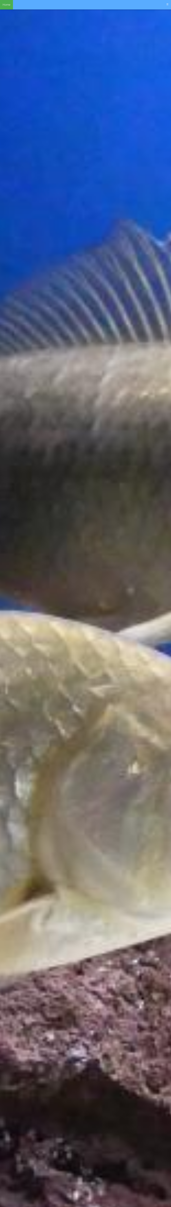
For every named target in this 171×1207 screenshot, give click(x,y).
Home (6, 4)
